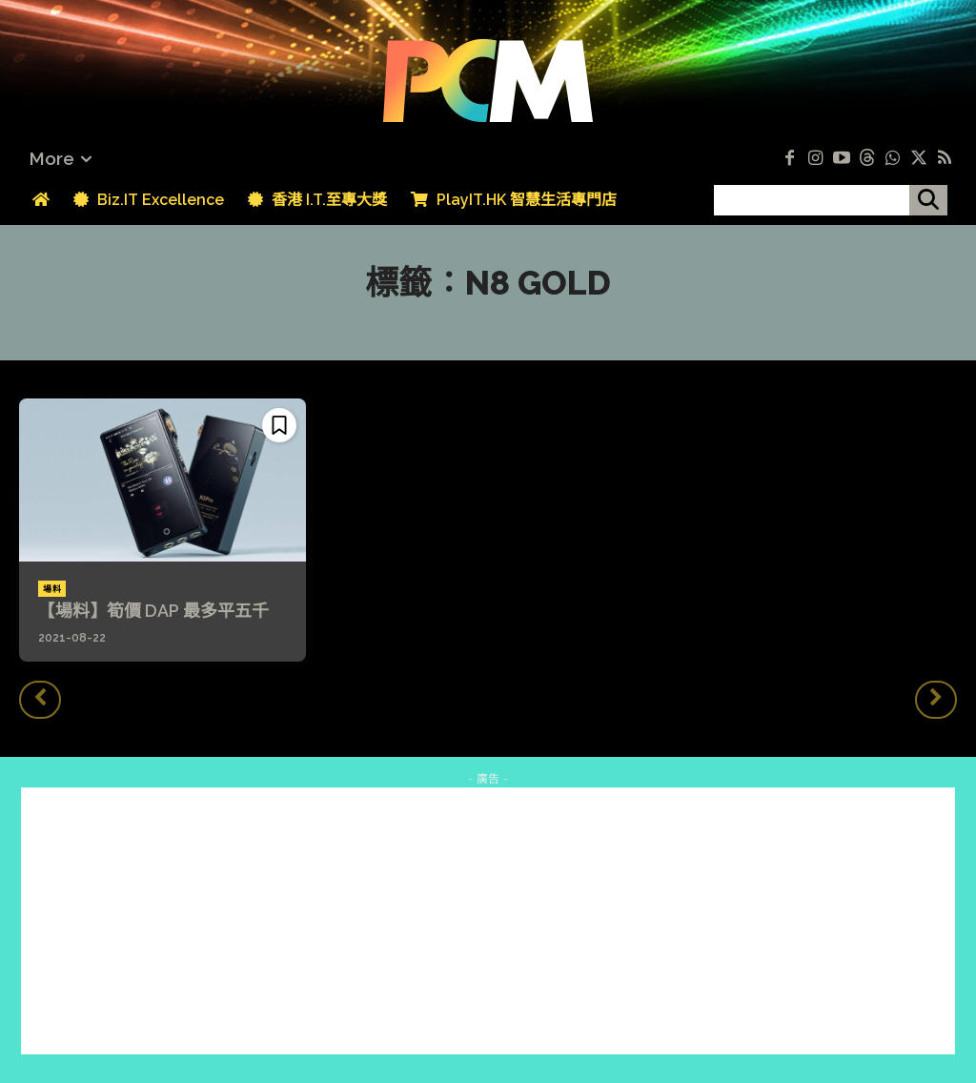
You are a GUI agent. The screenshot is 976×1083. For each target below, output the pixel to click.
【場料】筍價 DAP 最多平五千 (153, 611)
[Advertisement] (488, 920)
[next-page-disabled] (936, 700)
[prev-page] (40, 700)
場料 (52, 589)
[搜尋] (928, 200)
